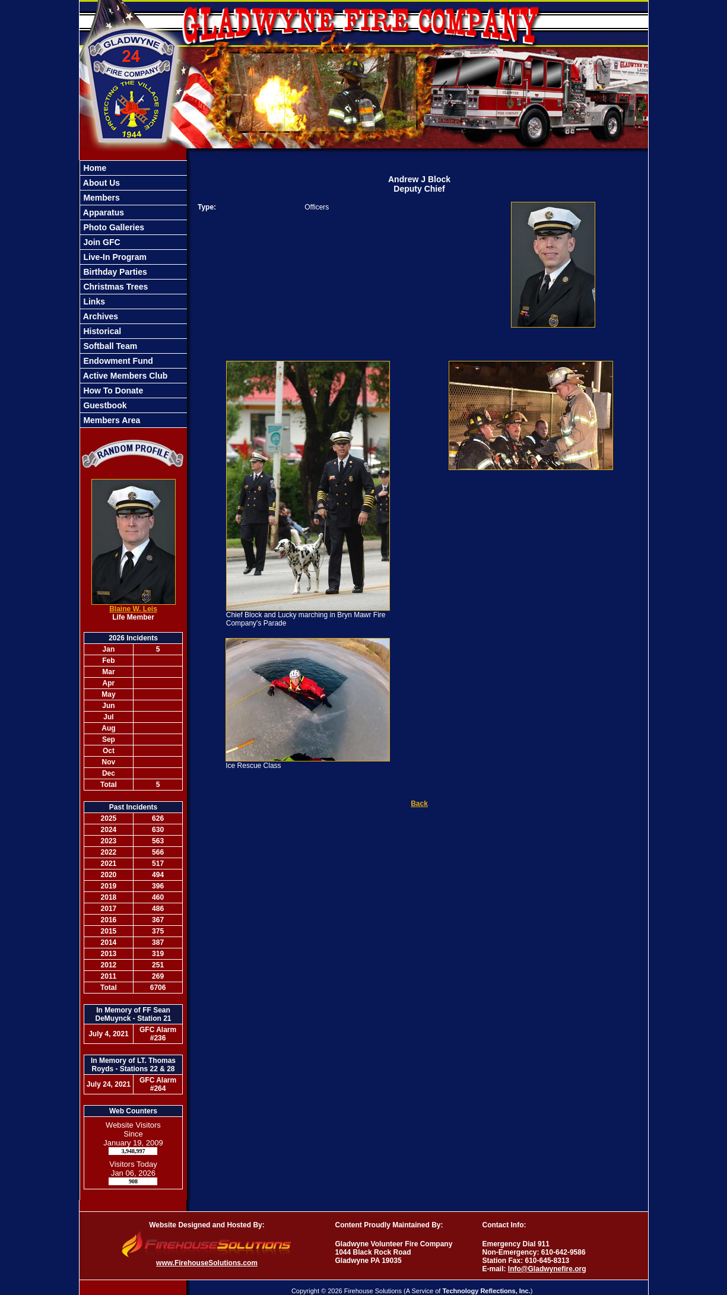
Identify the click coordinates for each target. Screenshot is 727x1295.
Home (94, 168)
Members (100, 197)
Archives (100, 316)
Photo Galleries (113, 227)
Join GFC (100, 242)
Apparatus (103, 212)
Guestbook (104, 405)
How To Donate (112, 390)
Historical (101, 331)
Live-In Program (114, 257)
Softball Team (109, 346)
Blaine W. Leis (133, 609)
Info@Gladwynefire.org (547, 1269)
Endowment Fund (117, 361)
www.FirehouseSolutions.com (207, 1263)
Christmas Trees (114, 286)
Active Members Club (124, 375)
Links (93, 301)
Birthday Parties (114, 272)
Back (419, 803)
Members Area (111, 420)
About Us (100, 183)
